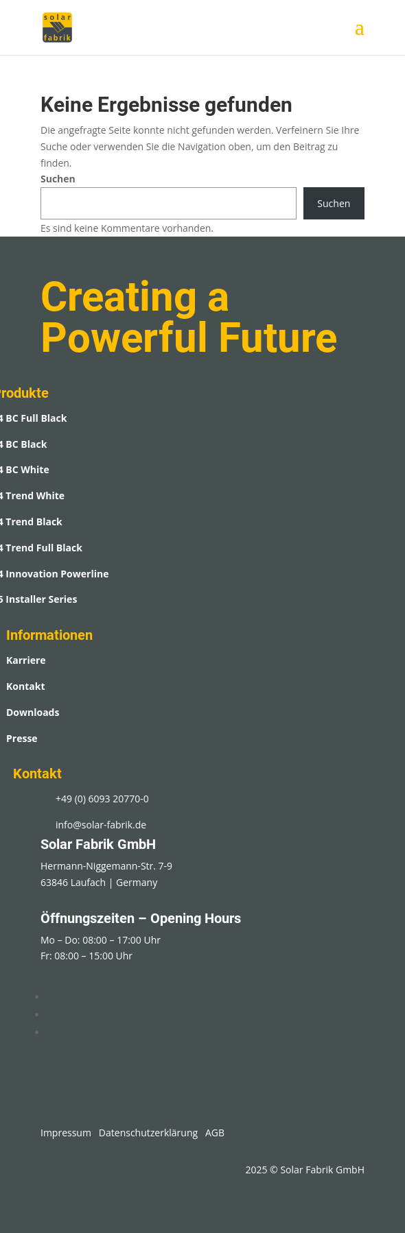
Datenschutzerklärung (148, 1132)
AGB (214, 1132)
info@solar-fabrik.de (101, 824)
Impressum (65, 1132)
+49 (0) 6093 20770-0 (102, 798)
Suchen (58, 178)
